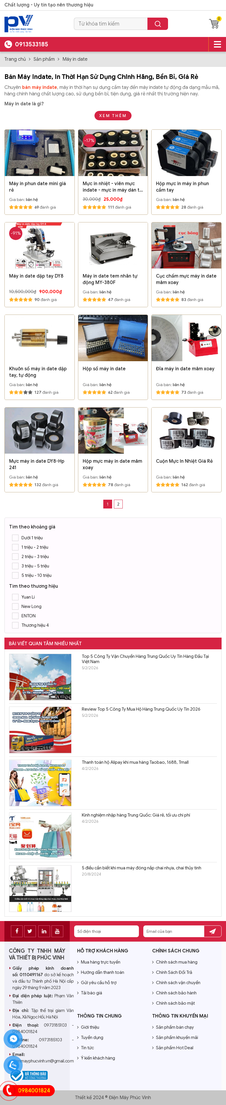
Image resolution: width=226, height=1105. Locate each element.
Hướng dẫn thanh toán (100, 972)
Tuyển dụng (90, 1037)
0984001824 (34, 1090)
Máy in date (74, 59)
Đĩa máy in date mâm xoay (185, 369)
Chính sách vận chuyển (176, 982)
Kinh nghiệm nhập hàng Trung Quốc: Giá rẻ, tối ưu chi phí (136, 815)
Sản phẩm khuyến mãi (175, 1037)
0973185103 (55, 1025)
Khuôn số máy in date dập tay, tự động (38, 372)
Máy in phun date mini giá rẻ (37, 187)
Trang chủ (15, 59)
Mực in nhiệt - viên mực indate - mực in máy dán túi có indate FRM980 (113, 187)
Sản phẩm (44, 59)
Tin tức (85, 1047)
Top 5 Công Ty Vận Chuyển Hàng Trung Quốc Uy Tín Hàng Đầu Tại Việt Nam (145, 659)
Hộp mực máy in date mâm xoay (112, 464)
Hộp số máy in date (104, 369)
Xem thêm (113, 115)
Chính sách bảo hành (174, 993)
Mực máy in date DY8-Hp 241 (36, 464)
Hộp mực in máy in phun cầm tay (182, 187)
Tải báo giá (89, 993)
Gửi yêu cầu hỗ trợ (97, 982)
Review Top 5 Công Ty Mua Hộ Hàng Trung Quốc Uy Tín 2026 (141, 709)
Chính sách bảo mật (173, 1003)
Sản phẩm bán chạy (173, 1027)
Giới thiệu (88, 1027)
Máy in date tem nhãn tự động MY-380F (110, 279)
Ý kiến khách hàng (96, 1058)
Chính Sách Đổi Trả (172, 972)
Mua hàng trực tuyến (98, 962)
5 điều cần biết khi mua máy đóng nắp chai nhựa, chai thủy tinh (141, 868)
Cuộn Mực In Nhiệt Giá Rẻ (184, 461)
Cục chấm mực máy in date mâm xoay (186, 279)
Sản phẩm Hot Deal (172, 1047)
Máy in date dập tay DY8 (36, 276)
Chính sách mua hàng (174, 962)
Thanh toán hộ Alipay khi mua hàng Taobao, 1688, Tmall (135, 762)
